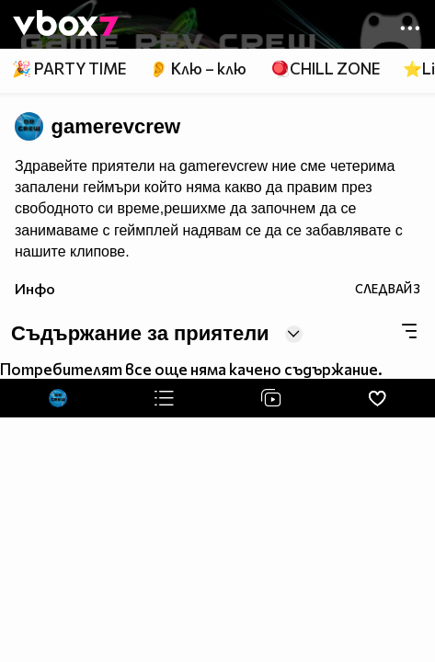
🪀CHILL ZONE (325, 68)
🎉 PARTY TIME (69, 68)
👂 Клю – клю (197, 68)
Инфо (35, 288)
